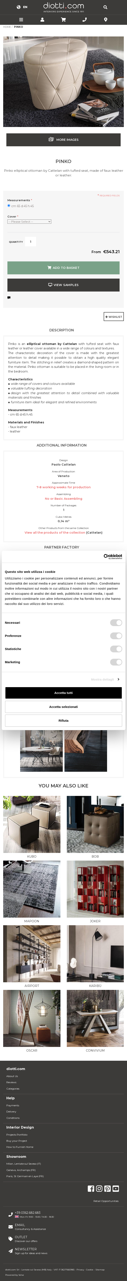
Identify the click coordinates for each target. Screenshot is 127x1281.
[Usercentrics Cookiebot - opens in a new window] (103, 557)
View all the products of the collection (55, 532)
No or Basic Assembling (63, 499)
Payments (12, 1105)
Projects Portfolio (16, 1134)
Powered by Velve (14, 1275)
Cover (12, 216)
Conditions (13, 1117)
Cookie (89, 1269)
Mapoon (31, 921)
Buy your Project (16, 1140)
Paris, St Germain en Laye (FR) (25, 1176)
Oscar (31, 1050)
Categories (12, 1088)
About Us (12, 1076)
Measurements (19, 200)
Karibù (95, 986)
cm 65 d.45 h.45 (22, 206)
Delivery (11, 1111)
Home (7, 26)
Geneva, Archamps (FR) (21, 1170)
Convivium (95, 1050)
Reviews (11, 1082)
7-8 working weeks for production (63, 487)
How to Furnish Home (19, 1146)
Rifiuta (63, 720)
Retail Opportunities (106, 1201)
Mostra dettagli (102, 679)
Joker (95, 921)
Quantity (16, 241)
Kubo (31, 856)
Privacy (80, 1269)
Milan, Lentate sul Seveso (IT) (23, 1163)
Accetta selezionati (63, 707)
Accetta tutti (63, 693)
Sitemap (100, 1269)
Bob (95, 856)
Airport (32, 986)
